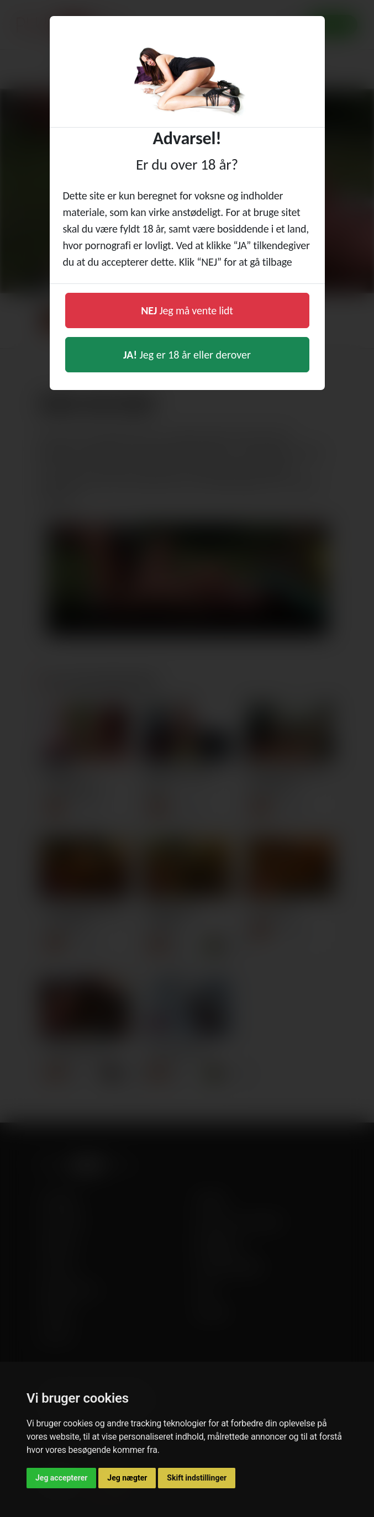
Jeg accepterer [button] (61, 1477)
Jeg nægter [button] (127, 1477)
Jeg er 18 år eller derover (187, 354)
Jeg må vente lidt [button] (187, 310)
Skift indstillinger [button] (196, 1477)
